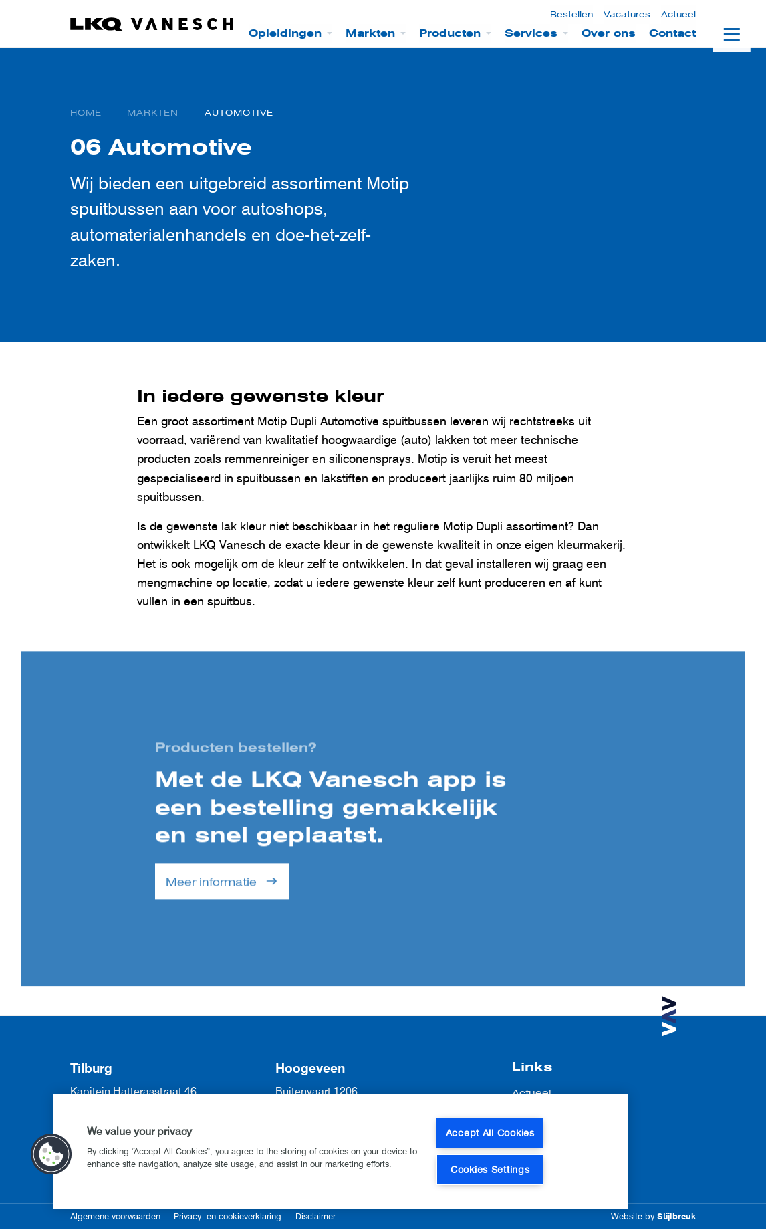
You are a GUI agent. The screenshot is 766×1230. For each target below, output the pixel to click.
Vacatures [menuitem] (627, 14)
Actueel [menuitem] (678, 14)
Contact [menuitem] (672, 33)
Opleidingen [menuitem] (285, 33)
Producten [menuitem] (450, 33)
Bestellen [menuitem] (571, 14)
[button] (51, 1154)
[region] (340, 1151)
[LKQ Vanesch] (152, 24)
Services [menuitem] (531, 33)
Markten (152, 113)
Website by (653, 1216)
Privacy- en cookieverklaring (227, 1216)
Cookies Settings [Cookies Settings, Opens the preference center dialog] (490, 1169)
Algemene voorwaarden (115, 1216)
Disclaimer (315, 1216)
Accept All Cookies (490, 1132)
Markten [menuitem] (370, 33)
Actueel (531, 1092)
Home (86, 113)
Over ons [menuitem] (609, 33)
